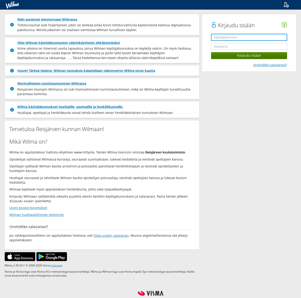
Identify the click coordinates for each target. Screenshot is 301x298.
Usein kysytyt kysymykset (28, 208)
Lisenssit (56, 265)
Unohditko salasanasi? (270, 65)
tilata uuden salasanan (111, 235)
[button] (289, 5)
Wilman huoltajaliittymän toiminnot (36, 214)
